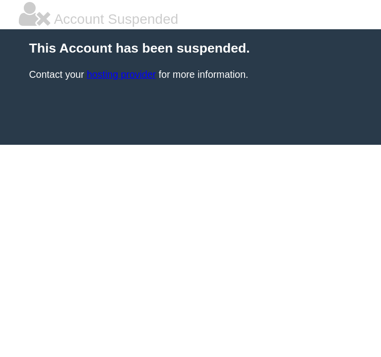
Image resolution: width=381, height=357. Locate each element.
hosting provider (121, 74)
